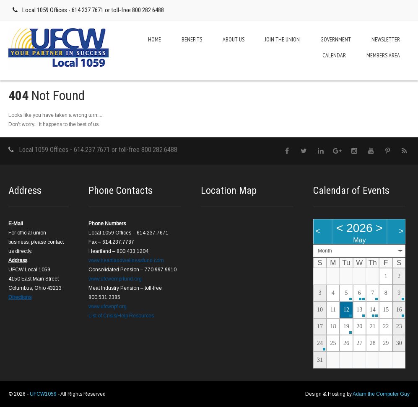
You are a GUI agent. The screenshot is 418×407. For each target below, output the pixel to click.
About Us (233, 39)
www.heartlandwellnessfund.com (126, 260)
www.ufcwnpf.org (107, 306)
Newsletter (385, 39)
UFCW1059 (44, 394)
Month (325, 251)
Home (154, 39)
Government (335, 39)
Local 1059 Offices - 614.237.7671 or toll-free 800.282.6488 (93, 10)
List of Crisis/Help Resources (121, 316)
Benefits (192, 39)
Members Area (383, 55)
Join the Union (282, 39)
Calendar (334, 55)
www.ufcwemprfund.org (115, 279)
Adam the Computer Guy (381, 394)
